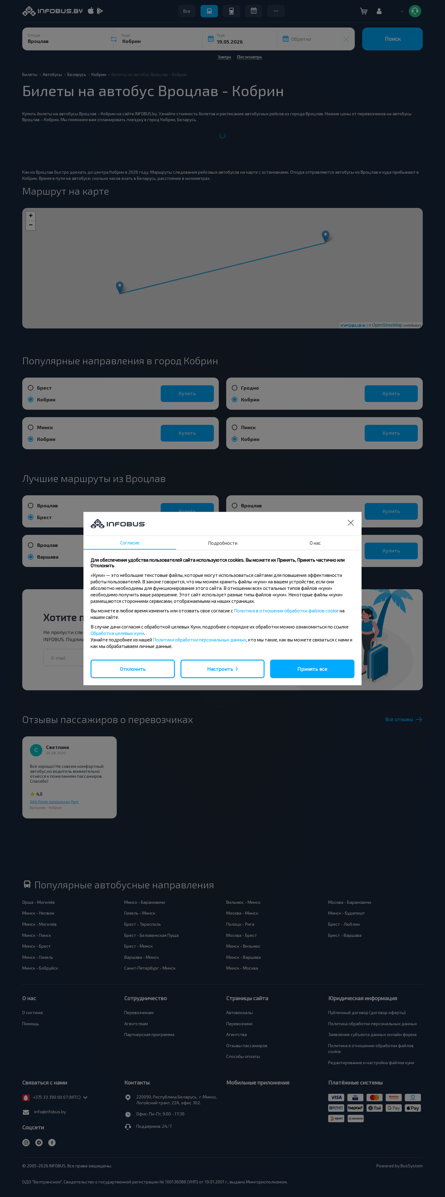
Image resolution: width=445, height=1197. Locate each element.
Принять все (312, 668)
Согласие (129, 542)
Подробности (222, 542)
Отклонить (133, 668)
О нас (315, 542)
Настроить (220, 668)
